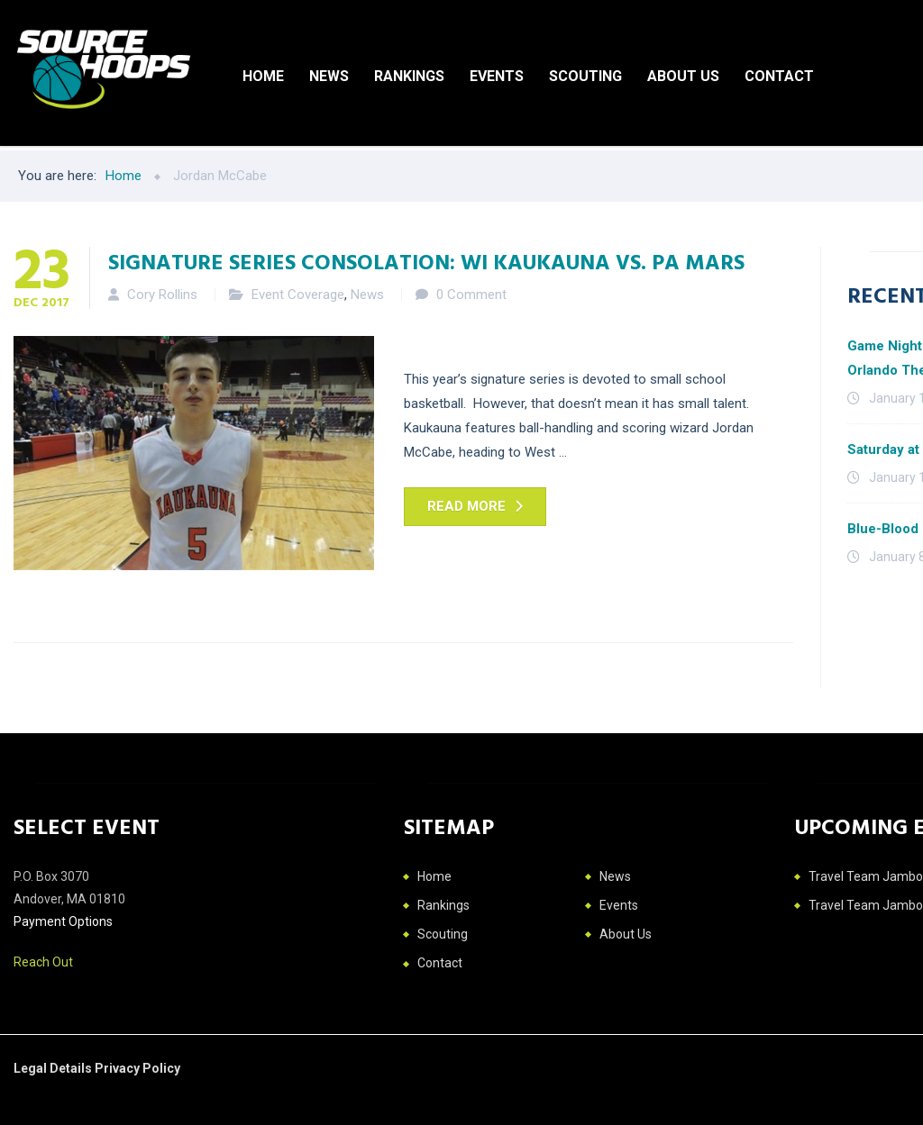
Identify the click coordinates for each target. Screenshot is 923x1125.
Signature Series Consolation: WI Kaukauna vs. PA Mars (426, 261)
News (329, 76)
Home (263, 76)
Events (497, 76)
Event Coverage (297, 294)
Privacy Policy (137, 1068)
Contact (779, 76)
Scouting (585, 76)
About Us (683, 76)
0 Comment (471, 294)
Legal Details (54, 1068)
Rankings (409, 76)
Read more (466, 506)
